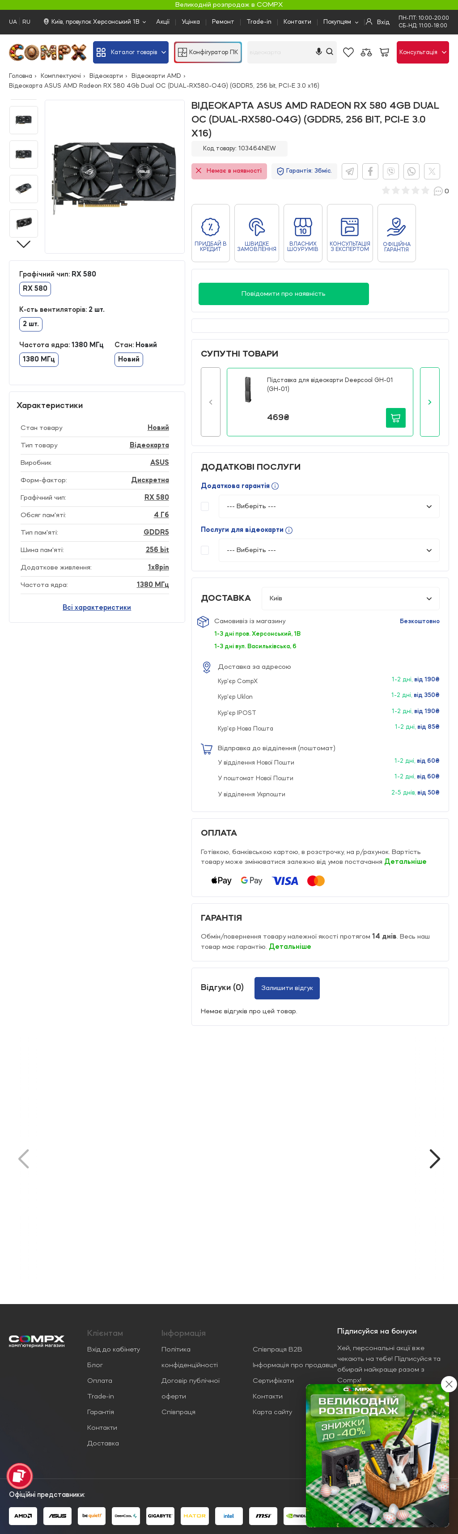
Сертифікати (273, 1381)
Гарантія (100, 1412)
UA (13, 22)
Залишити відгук (287, 988)
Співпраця (178, 1412)
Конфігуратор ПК (208, 52)
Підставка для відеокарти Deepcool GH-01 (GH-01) (330, 384)
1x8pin (158, 567)
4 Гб (161, 515)
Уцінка (191, 22)
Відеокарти (106, 76)
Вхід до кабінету (113, 1349)
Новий (129, 359)
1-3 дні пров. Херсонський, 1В (257, 634)
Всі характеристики (97, 608)
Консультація (422, 52)
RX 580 (35, 289)
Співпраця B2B (277, 1349)
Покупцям (337, 22)
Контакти (297, 22)
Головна (20, 76)
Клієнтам (105, 1333)
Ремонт (223, 22)
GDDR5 (156, 532)
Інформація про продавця (295, 1365)
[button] (211, 402)
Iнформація (183, 1333)
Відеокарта (149, 445)
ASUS (159, 463)
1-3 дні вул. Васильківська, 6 (255, 646)
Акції (163, 22)
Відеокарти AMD (156, 76)
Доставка (103, 1443)
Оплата (99, 1381)
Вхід (378, 21)
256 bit (157, 550)
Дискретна (150, 480)
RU (26, 22)
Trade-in (258, 22)
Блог (95, 1365)
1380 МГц (39, 359)
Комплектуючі (61, 76)
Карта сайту (272, 1412)
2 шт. (31, 324)
